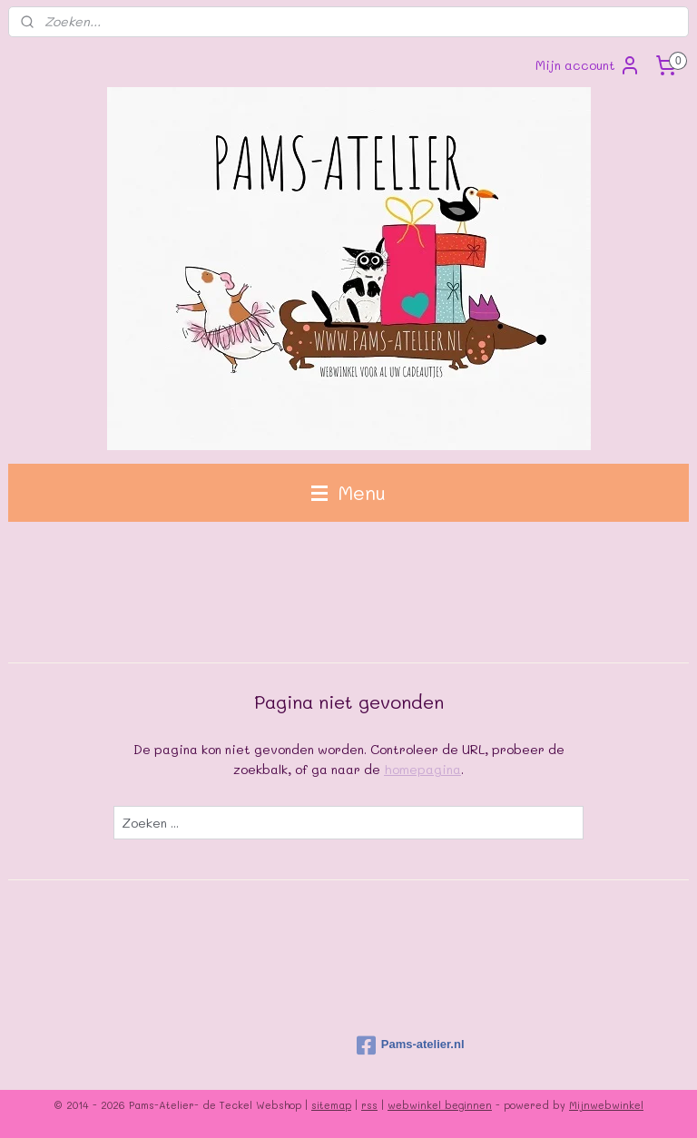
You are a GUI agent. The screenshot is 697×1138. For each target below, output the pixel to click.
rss (369, 1105)
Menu (348, 492)
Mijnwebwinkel (606, 1105)
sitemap (331, 1105)
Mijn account (588, 65)
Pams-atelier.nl (411, 1045)
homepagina (422, 769)
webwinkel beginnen (440, 1105)
